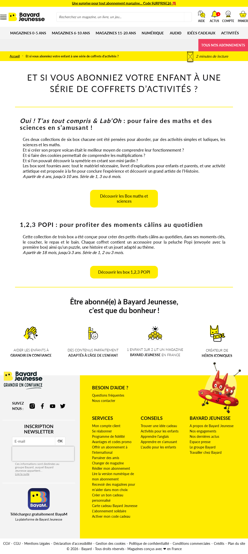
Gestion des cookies (110, 543)
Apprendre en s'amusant (159, 442)
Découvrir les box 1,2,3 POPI (124, 272)
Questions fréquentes (108, 395)
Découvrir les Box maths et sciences (124, 198)
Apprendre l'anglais (155, 436)
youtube (52, 406)
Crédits (219, 543)
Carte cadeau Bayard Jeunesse (114, 506)
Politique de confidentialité (149, 543)
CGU (17, 543)
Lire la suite (22, 474)
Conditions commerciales (191, 543)
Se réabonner (102, 431)
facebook (42, 406)
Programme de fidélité (108, 436)
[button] (228, 16)
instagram (32, 406)
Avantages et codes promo (112, 442)
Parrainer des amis (105, 458)
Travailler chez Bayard (206, 452)
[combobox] (124, 17)
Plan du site (236, 543)
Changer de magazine (108, 463)
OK (60, 441)
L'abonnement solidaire (109, 511)
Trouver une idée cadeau (159, 426)
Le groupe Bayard (203, 447)
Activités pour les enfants (159, 431)
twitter (62, 406)
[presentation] (43, 453)
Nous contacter (103, 401)
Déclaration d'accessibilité (73, 543)
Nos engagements (203, 431)
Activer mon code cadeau (111, 516)
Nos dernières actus (204, 436)
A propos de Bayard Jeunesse (211, 426)
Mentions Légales (37, 543)
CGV (6, 543)
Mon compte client (106, 426)
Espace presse (200, 442)
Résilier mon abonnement (111, 468)
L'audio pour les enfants (158, 447)
